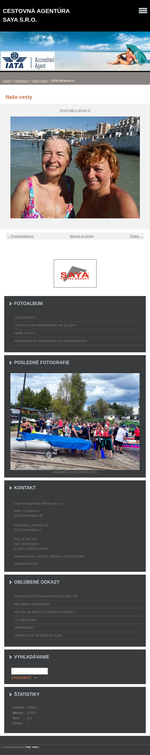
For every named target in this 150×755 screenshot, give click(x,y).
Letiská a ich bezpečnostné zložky (45, 325)
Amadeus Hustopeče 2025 (75, 472)
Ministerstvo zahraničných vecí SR (46, 596)
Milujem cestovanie (32, 604)
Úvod (6, 80)
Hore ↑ (37, 747)
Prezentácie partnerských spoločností (51, 341)
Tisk (27, 747)
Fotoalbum (21, 80)
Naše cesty (40, 80)
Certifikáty (25, 317)
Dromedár (24, 627)
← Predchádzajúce (20, 236)
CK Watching (26, 620)
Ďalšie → (136, 236)
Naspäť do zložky (82, 236)
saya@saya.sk (26, 563)
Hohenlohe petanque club (38, 635)
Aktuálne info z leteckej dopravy (45, 612)
